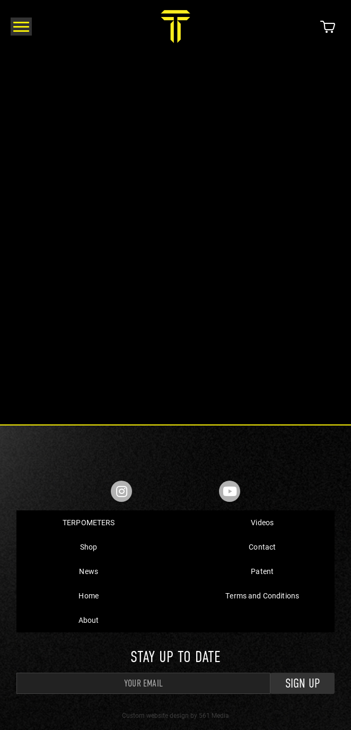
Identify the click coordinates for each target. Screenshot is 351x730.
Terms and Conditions (262, 595)
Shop (89, 547)
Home (88, 595)
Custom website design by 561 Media (175, 715)
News (88, 571)
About (88, 620)
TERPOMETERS (89, 522)
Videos (262, 522)
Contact (262, 547)
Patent (262, 571)
